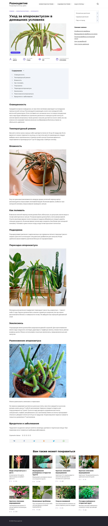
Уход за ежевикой (63, 501)
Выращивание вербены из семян (85, 34)
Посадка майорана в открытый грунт (87, 502)
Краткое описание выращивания (63, 472)
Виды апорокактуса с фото (17, 472)
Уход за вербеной (80, 41)
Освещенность (19, 75)
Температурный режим (22, 77)
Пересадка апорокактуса (22, 88)
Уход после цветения (81, 44)
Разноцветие (18, 3)
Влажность (18, 80)
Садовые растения (63, 4)
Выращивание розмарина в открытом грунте (42, 473)
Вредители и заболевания (23, 96)
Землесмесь (18, 91)
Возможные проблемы (42, 501)
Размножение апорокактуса (23, 94)
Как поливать (18, 83)
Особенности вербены (82, 31)
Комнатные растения (46, 4)
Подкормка (18, 85)
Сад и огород (79, 4)
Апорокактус (15, 52)
